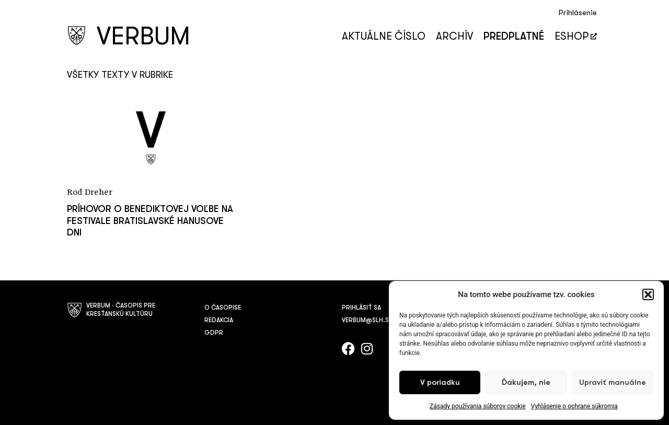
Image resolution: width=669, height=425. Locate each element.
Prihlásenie (578, 12)
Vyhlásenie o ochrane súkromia (574, 406)
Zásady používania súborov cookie (478, 406)
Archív (454, 36)
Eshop (576, 36)
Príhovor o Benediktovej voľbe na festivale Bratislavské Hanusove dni (150, 221)
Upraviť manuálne (612, 382)
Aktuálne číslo (383, 36)
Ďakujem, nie (526, 382)
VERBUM (143, 36)
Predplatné (513, 36)
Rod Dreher (89, 192)
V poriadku (440, 382)
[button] (648, 294)
